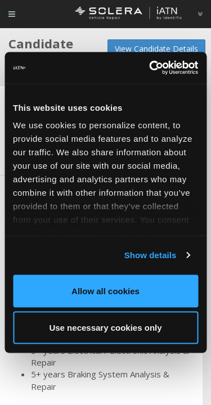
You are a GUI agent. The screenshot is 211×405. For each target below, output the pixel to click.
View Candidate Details (156, 48)
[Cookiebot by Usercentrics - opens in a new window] (150, 68)
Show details (150, 255)
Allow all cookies (105, 290)
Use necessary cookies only (105, 327)
